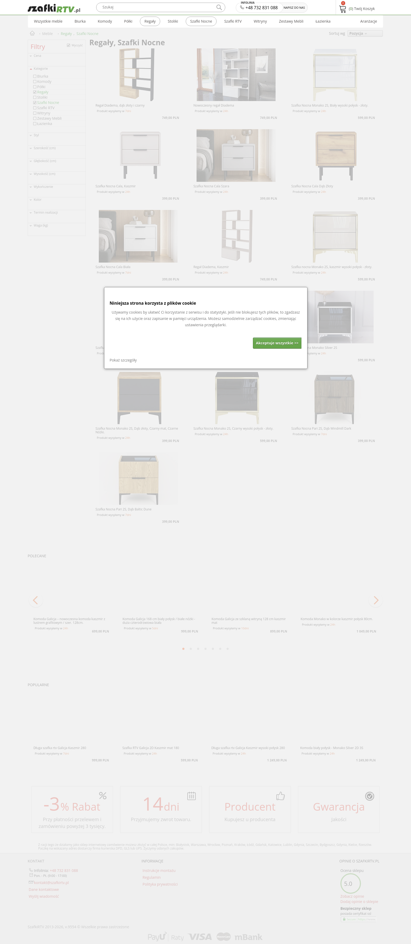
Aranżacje (368, 21)
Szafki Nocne (201, 21)
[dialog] (205, 328)
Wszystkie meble (48, 21)
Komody (105, 21)
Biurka (80, 21)
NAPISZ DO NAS (294, 7)
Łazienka (323, 21)
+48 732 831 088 (259, 7)
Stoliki (173, 21)
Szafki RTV (233, 21)
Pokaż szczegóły (123, 360)
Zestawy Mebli (291, 21)
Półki (128, 21)
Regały (149, 21)
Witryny (260, 21)
